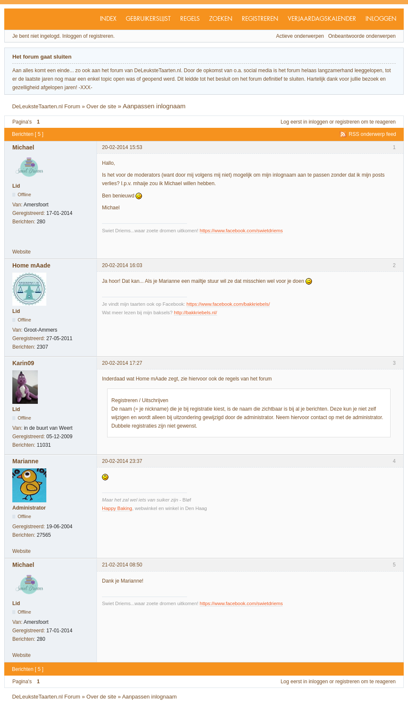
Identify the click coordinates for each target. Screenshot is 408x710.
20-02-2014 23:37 (122, 461)
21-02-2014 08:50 (122, 565)
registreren (347, 122)
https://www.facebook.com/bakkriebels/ (228, 304)
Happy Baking (117, 508)
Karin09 (23, 363)
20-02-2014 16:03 (122, 265)
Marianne (25, 461)
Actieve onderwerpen (300, 36)
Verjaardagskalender (322, 19)
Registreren (260, 19)
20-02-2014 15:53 (122, 147)
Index (108, 19)
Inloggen (381, 19)
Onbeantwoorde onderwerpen (362, 36)
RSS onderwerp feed (372, 134)
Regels (190, 19)
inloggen (318, 122)
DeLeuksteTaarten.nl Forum (46, 106)
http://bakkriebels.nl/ (195, 312)
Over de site (101, 106)
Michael (23, 147)
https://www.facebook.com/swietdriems (241, 230)
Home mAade (31, 265)
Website (21, 252)
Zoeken (220, 19)
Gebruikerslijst (148, 19)
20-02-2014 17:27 (122, 363)
